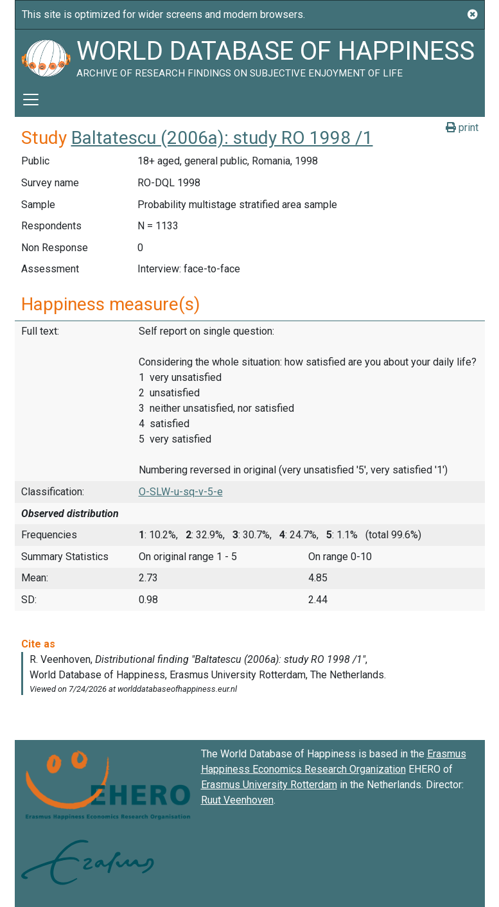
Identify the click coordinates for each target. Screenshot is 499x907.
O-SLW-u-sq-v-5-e (181, 492)
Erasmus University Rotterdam (269, 785)
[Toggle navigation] (30, 99)
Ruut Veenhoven (237, 800)
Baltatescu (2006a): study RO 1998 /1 (222, 137)
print (462, 127)
